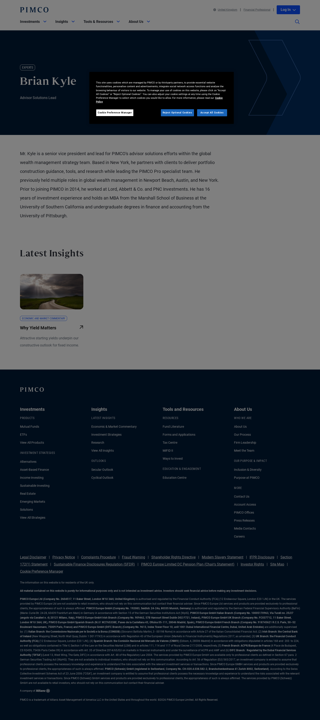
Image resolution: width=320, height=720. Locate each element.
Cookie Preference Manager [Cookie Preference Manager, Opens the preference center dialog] (115, 112)
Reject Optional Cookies (177, 112)
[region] (161, 98)
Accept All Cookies (212, 112)
